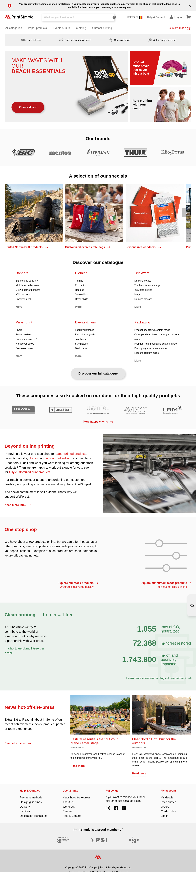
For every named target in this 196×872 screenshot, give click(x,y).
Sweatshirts (81, 294)
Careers (67, 811)
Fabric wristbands (84, 330)
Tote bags (80, 339)
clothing (34, 458)
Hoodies (79, 290)
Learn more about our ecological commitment (158, 678)
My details (167, 797)
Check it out (28, 107)
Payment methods (31, 797)
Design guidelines (31, 802)
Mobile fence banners (27, 285)
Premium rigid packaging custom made (155, 343)
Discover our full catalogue (98, 373)
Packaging (142, 322)
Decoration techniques (33, 815)
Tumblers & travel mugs (147, 285)
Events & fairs (61, 28)
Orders (165, 806)
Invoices (25, 811)
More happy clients (98, 421)
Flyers (19, 330)
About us (68, 802)
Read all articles (18, 743)
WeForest (69, 806)
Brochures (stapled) (26, 339)
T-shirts (79, 280)
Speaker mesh (24, 299)
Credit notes (168, 811)
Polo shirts (81, 285)
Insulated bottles (143, 290)
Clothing (81, 28)
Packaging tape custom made (150, 348)
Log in (164, 815)
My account (168, 790)
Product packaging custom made (152, 330)
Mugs (137, 294)
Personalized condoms (143, 247)
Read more (77, 765)
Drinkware (142, 273)
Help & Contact (30, 790)
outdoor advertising (59, 458)
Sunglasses (81, 343)
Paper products (37, 28)
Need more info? (18, 505)
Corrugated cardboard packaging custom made (156, 336)
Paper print (24, 322)
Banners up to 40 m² (27, 280)
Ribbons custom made (146, 353)
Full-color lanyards (85, 334)
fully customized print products (29, 472)
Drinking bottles (142, 280)
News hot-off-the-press (76, 797)
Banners (22, 273)
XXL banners (23, 294)
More (19, 306)
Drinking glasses (143, 299)
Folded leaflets (24, 334)
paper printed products (71, 453)
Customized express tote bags (87, 247)
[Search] (77, 17)
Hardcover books (25, 343)
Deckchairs (81, 348)
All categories (13, 28)
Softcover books (24, 348)
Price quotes (168, 802)
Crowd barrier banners (28, 290)
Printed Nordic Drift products (26, 247)
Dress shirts (81, 299)
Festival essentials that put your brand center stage (94, 741)
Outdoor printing (102, 28)
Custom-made (180, 28)
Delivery (25, 806)
